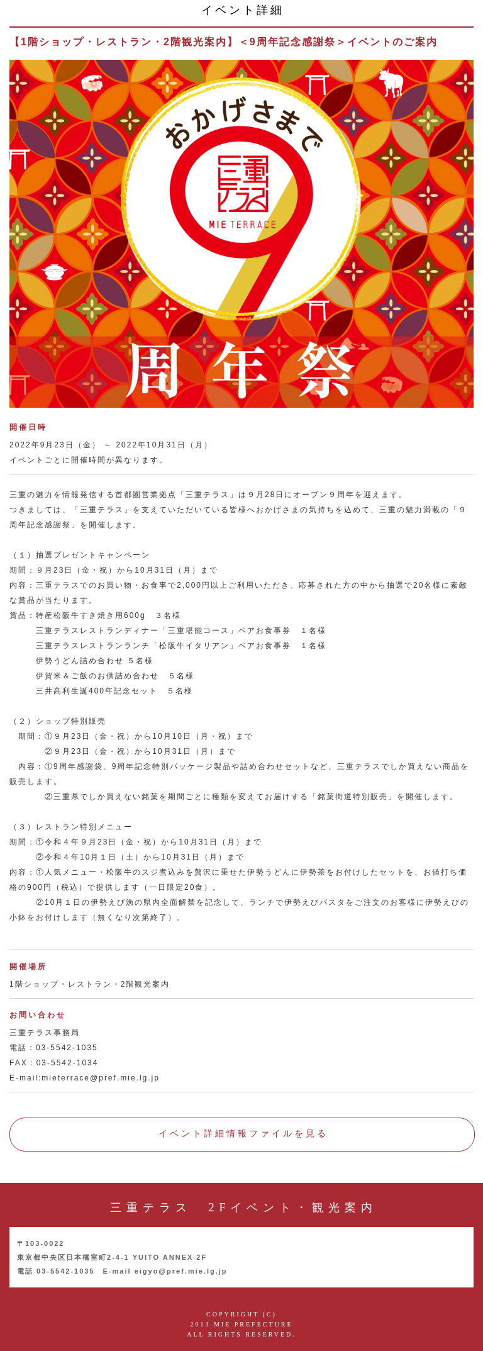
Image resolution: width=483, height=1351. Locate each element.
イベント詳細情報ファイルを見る (243, 1133)
